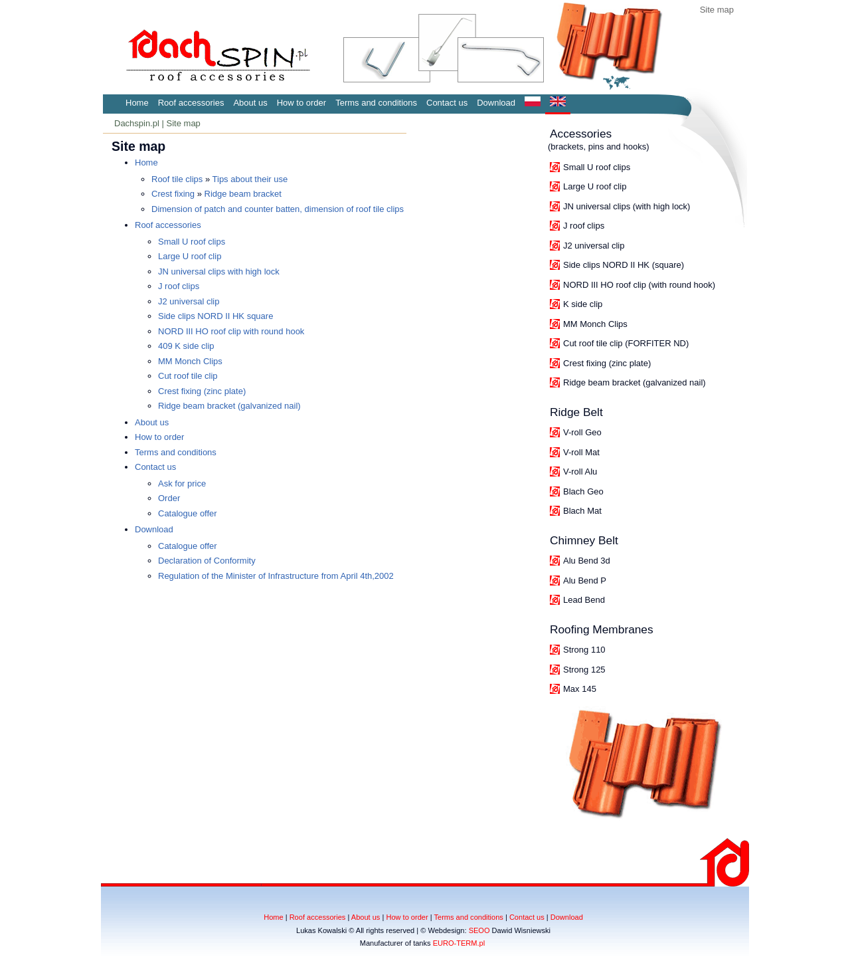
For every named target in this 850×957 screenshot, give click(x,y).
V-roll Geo (582, 432)
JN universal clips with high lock (219, 271)
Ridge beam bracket (243, 194)
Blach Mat (582, 511)
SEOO (479, 930)
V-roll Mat (581, 452)
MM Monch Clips (595, 324)
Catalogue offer (187, 513)
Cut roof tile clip (188, 376)
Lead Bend (584, 600)
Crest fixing (173, 194)
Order (169, 498)
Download (496, 103)
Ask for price (182, 483)
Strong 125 (584, 670)
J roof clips (583, 226)
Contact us (447, 103)
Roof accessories (191, 103)
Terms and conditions (376, 103)
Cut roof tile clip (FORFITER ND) (626, 343)
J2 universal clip (594, 246)
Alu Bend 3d (586, 561)
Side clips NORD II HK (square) (623, 265)
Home (137, 103)
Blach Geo (583, 491)
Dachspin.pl (136, 123)
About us (250, 103)
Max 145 (579, 689)
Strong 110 (584, 650)
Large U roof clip (594, 186)
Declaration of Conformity (207, 561)
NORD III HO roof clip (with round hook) (639, 285)
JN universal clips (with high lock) (626, 206)
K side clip (582, 304)
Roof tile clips (177, 179)
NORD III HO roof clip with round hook (231, 331)
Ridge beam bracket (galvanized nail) (634, 382)
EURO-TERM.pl (459, 943)
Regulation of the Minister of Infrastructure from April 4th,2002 (276, 576)
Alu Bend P (584, 580)
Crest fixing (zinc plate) (607, 363)
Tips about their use (250, 179)
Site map (717, 10)
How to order (301, 103)
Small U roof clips (596, 167)
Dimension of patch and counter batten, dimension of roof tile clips (277, 209)
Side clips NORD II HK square (215, 316)
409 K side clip (186, 346)
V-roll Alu (580, 472)
